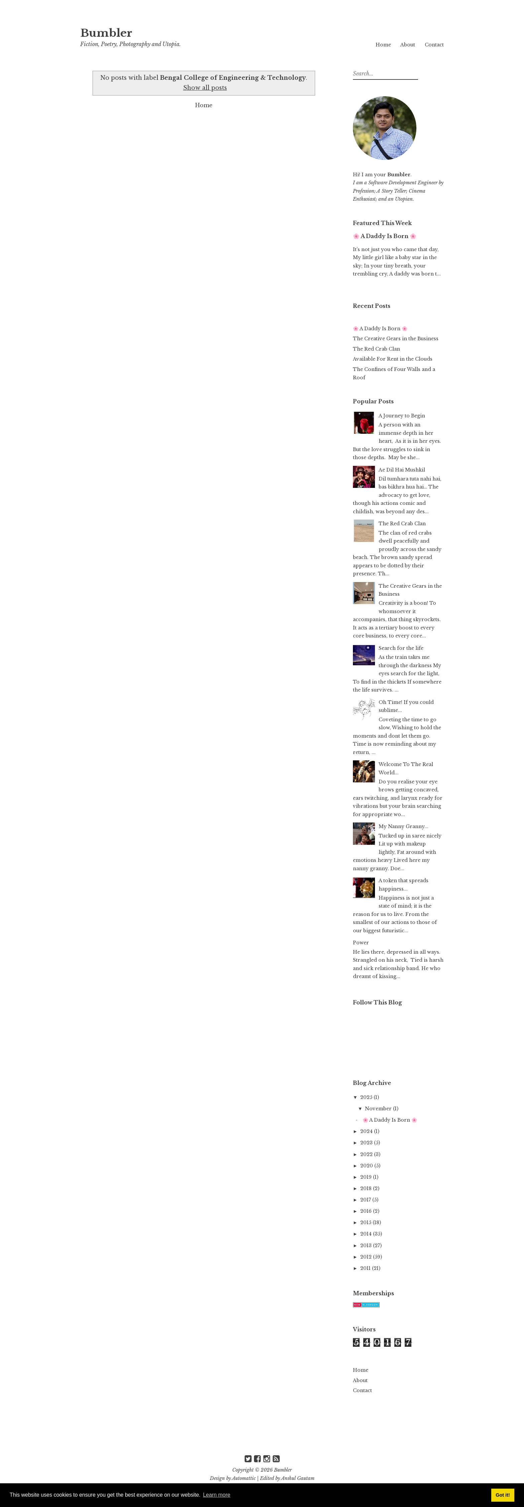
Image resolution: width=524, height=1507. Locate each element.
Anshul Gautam (297, 1478)
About (407, 45)
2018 (366, 1188)
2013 (366, 1246)
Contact (434, 45)
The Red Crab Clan (376, 349)
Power (361, 943)
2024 (367, 1131)
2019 (366, 1177)
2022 (367, 1154)
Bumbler (106, 33)
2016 (366, 1211)
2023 (367, 1143)
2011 (366, 1268)
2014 (366, 1234)
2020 (367, 1166)
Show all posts (205, 87)
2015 (366, 1222)
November (379, 1109)
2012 (366, 1257)
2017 (366, 1200)
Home (383, 45)
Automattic (244, 1478)
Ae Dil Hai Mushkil (402, 470)
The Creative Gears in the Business (395, 339)
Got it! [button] (503, 1495)
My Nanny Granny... (403, 826)
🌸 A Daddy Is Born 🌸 (384, 236)
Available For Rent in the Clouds (392, 359)
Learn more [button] (216, 1495)
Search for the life (401, 648)
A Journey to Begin (402, 416)
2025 (367, 1097)
